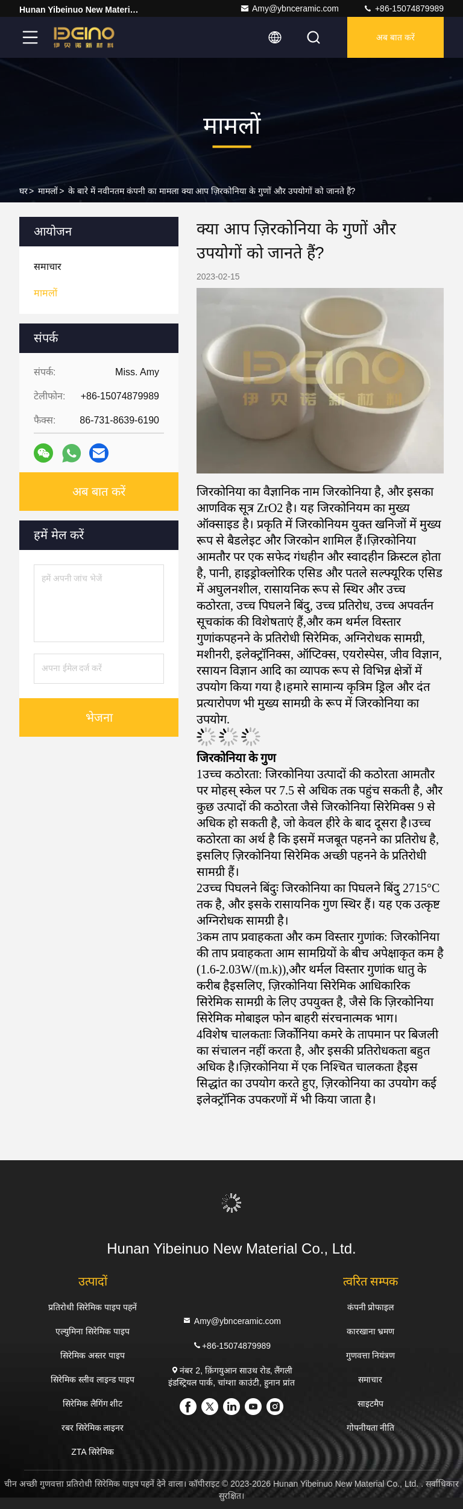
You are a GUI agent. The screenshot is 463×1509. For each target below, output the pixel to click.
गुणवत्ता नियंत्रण (370, 1355)
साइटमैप (370, 1403)
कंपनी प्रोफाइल (370, 1307)
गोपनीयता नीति (371, 1427)
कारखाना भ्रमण (371, 1331)
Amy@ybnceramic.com (289, 8)
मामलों (48, 191)
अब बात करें (395, 37)
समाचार (370, 1379)
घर (23, 191)
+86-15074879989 (403, 8)
